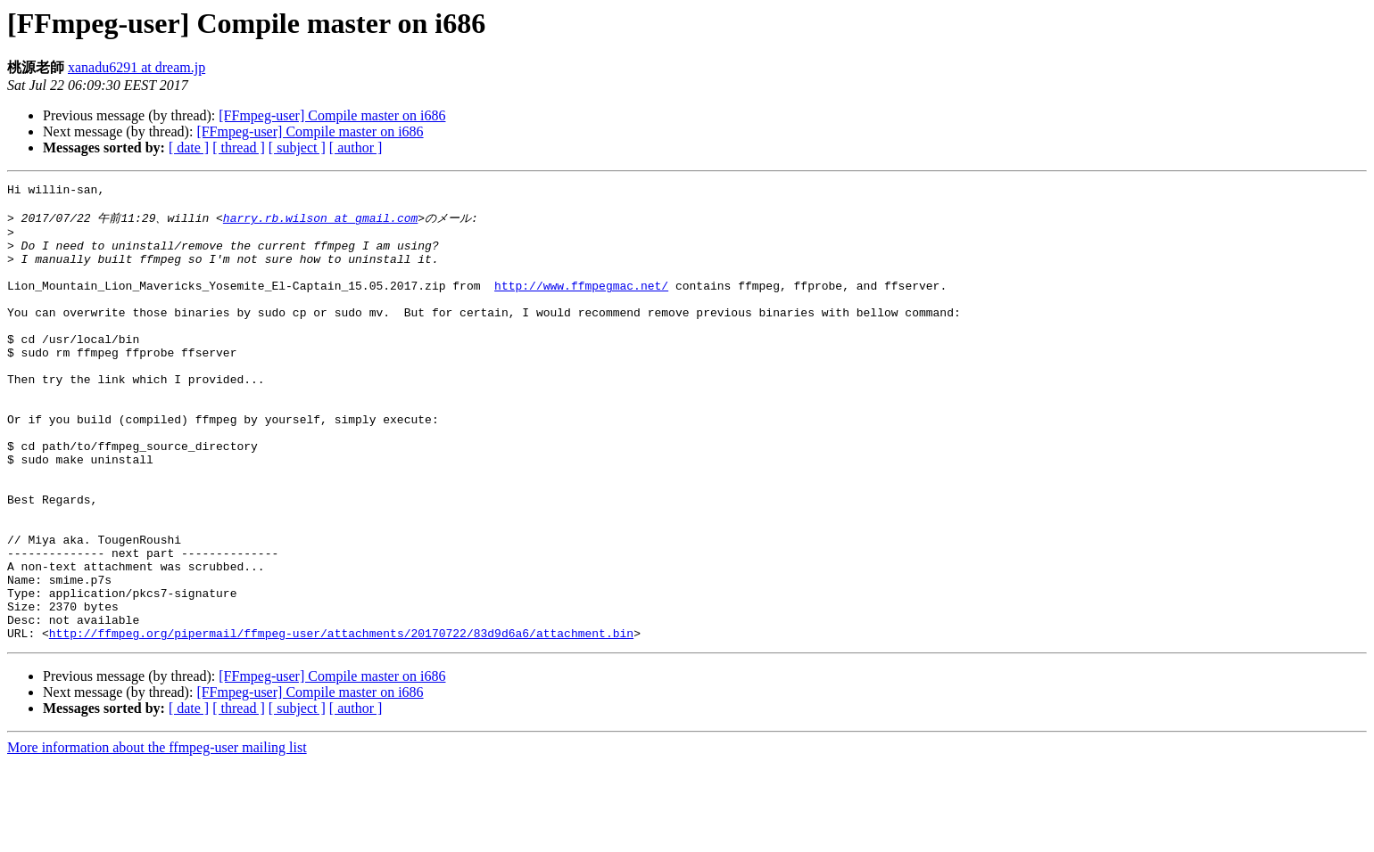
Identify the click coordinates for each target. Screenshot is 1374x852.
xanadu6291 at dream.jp (136, 67)
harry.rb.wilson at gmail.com (320, 224)
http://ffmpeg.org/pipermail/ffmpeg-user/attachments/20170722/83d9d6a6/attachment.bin (341, 722)
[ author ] (356, 147)
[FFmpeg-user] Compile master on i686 (332, 115)
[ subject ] (297, 147)
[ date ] (189, 147)
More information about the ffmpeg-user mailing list (157, 836)
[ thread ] (238, 147)
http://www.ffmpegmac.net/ (581, 305)
